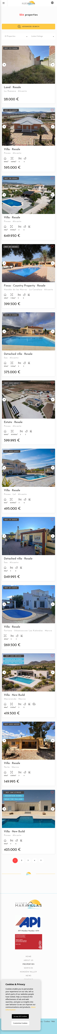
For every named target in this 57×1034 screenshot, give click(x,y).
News (28, 976)
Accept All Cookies (20, 1016)
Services (28, 968)
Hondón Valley (28, 972)
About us (28, 960)
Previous (4, 65)
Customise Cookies (20, 1023)
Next (53, 65)
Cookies (47, 1021)
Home (29, 956)
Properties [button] (28, 964)
